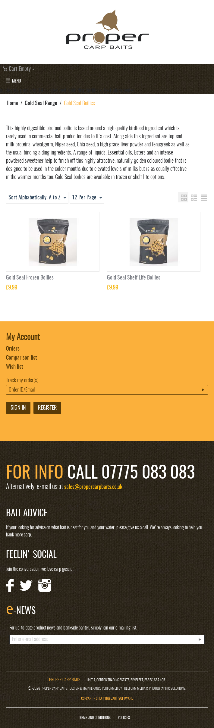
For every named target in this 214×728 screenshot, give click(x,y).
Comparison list (21, 358)
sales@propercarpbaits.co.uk (93, 487)
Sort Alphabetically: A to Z (37, 198)
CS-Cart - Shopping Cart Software (107, 698)
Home (12, 103)
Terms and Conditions (94, 718)
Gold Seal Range (41, 103)
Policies (124, 718)
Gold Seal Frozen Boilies (30, 278)
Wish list (14, 367)
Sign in (18, 408)
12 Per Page (87, 198)
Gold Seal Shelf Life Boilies (133, 278)
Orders (13, 349)
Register (47, 408)
